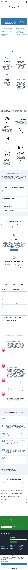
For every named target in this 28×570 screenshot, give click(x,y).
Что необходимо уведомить (19, 28)
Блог (19, 552)
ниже (20, 343)
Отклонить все (14, 566)
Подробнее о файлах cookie (5, 561)
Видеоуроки (21, 548)
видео (16, 470)
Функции (11, 548)
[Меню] (26, 2)
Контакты (11, 553)
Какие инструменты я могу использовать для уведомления (20, 32)
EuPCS (5, 307)
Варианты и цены (17, 526)
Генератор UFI (21, 549)
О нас (10, 552)
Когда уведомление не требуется (6, 31)
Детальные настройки (14, 568)
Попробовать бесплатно (6, 526)
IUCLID (5, 264)
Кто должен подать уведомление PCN (6, 29)
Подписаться (13, 542)
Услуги (11, 549)
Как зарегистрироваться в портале (7, 37)
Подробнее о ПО (14, 250)
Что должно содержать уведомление (5, 35)
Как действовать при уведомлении (21, 34)
